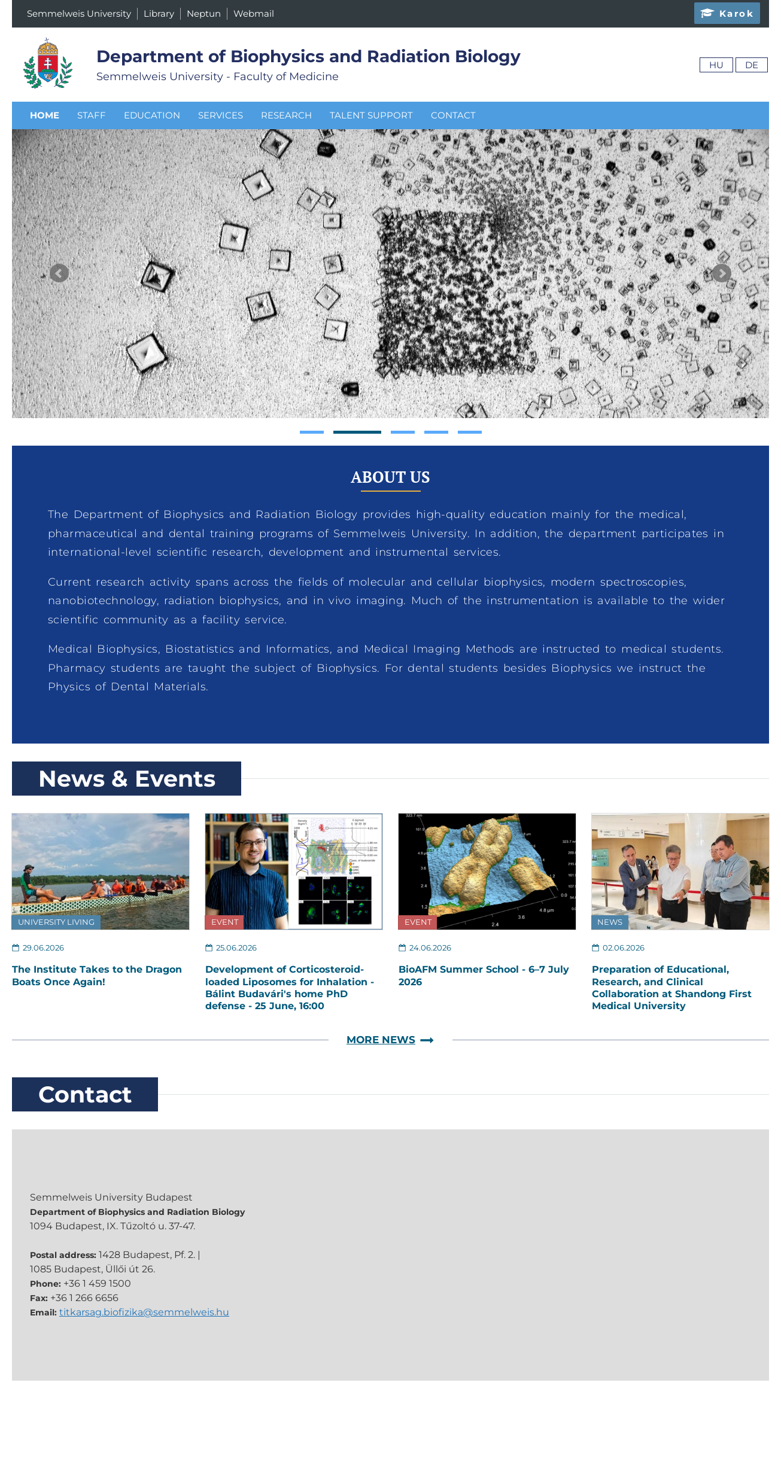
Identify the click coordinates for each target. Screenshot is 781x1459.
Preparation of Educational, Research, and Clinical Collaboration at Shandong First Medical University (672, 988)
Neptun (204, 13)
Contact (453, 115)
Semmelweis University (79, 13)
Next (721, 273)
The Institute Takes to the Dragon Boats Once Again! (97, 975)
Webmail (253, 13)
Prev (59, 273)
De (751, 65)
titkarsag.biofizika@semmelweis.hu (144, 1312)
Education (152, 115)
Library (159, 13)
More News (390, 1040)
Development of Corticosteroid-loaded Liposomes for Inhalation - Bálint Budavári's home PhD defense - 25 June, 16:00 (289, 988)
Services (220, 115)
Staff (91, 115)
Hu (716, 65)
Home (44, 115)
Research (286, 115)
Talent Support (371, 115)
